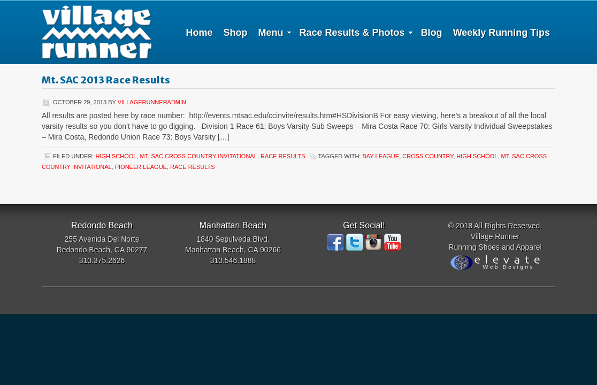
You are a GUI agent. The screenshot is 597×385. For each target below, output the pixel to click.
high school (115, 156)
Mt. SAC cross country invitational (198, 156)
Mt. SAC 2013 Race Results (106, 80)
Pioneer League (141, 167)
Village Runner (96, 32)
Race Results (283, 156)
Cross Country (427, 156)
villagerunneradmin (152, 102)
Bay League (380, 156)
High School (476, 156)
